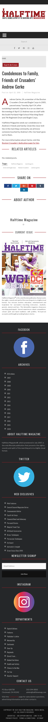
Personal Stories (12, 523)
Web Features (11, 503)
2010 (8, 389)
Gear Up (10, 648)
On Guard (10, 542)
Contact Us (13, 697)
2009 (9, 385)
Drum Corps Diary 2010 (15, 550)
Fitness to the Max (13, 668)
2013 (8, 401)
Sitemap (40, 718)
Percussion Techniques (14, 538)
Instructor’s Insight (13, 546)
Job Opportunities (24, 716)
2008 (9, 381)
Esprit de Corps (10, 65)
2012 (8, 397)
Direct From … (12, 656)
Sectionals (10, 644)
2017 (8, 417)
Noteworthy (11, 640)
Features (10, 632)
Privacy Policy (12, 718)
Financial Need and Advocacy (16, 519)
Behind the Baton (13, 660)
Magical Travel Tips (13, 527)
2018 (8, 421)
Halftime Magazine (32, 92)
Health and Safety (13, 664)
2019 (8, 425)
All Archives (11, 373)
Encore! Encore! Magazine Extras (17, 507)
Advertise (11, 716)
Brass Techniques (13, 534)
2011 (8, 393)
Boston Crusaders (23, 167)
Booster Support (12, 675)
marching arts (29, 164)
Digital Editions (12, 628)
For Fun (9, 672)
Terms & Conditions (27, 718)
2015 (8, 409)
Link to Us (38, 716)
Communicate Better (14, 511)
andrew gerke (35, 167)
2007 (9, 377)
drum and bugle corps (9, 167)
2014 (8, 405)
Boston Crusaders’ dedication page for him (20, 143)
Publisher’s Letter (13, 636)
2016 (8, 413)
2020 (9, 429)
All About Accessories (14, 531)
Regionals (10, 652)
